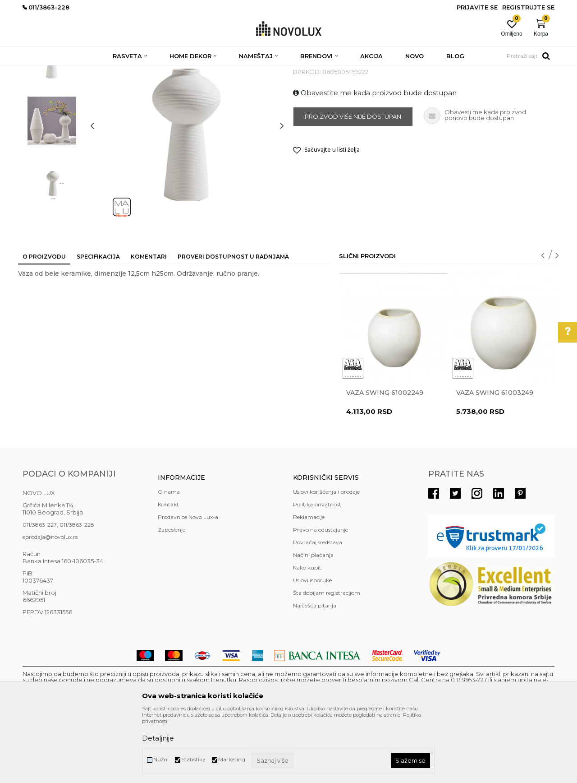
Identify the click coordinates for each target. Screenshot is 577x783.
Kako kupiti (308, 633)
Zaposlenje (171, 595)
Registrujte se (528, 7)
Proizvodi (71, 71)
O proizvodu (44, 322)
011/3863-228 (77, 590)
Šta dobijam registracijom (326, 658)
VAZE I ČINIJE (220, 71)
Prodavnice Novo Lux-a (188, 582)
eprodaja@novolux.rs (50, 602)
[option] (52, 125)
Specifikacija (98, 322)
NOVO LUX (37, 71)
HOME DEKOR (109, 71)
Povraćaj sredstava (317, 607)
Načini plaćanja (313, 620)
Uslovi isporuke (312, 645)
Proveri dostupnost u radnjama (233, 322)
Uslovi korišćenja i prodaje (326, 557)
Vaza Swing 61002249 (384, 458)
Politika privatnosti (318, 569)
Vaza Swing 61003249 (494, 458)
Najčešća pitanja (314, 670)
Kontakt (168, 569)
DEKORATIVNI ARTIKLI (166, 71)
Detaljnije (158, 738)
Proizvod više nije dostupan (353, 181)
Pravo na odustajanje (320, 595)
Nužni (161, 759)
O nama (169, 557)
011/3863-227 (40, 590)
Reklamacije (309, 582)
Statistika (193, 759)
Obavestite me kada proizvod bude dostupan (375, 158)
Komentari (149, 322)
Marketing (231, 759)
